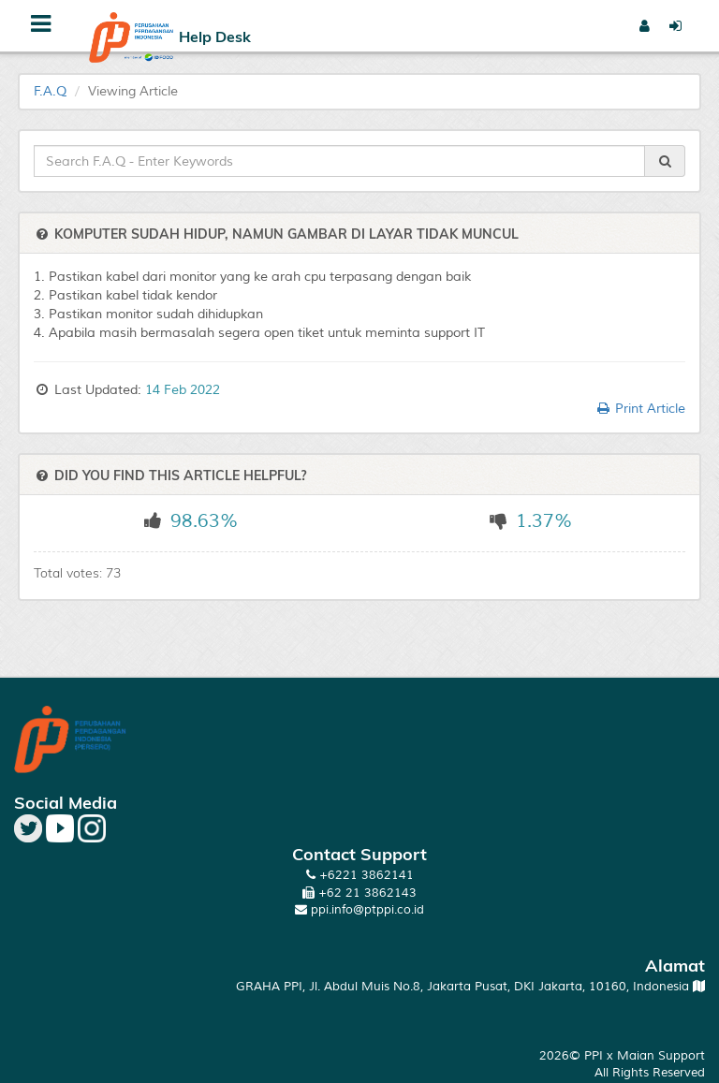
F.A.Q (50, 91)
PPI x (600, 1055)
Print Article (639, 409)
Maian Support (661, 1055)
